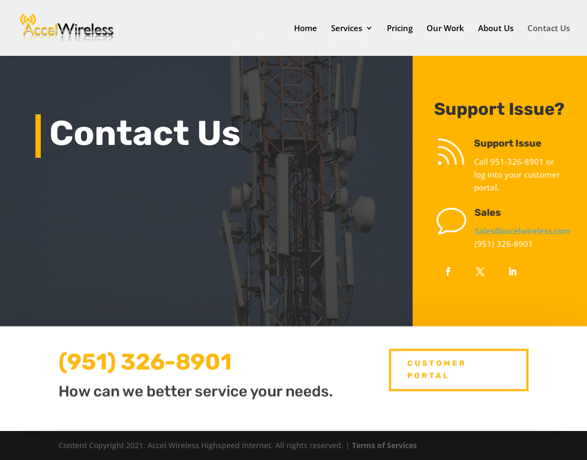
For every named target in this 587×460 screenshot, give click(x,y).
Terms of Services (384, 445)
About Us (495, 28)
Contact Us (548, 28)
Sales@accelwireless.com (528, 230)
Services (346, 28)
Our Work (445, 28)
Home (305, 28)
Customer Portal (437, 365)
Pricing (400, 28)
